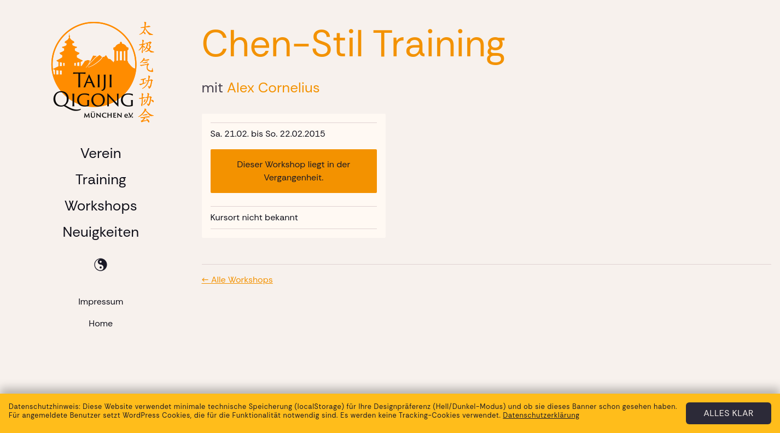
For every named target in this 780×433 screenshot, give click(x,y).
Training (100, 179)
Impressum (100, 301)
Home (101, 323)
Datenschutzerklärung (541, 415)
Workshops (101, 205)
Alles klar (728, 413)
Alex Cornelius (273, 87)
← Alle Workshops (237, 279)
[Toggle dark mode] (100, 264)
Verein (100, 153)
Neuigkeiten (100, 232)
